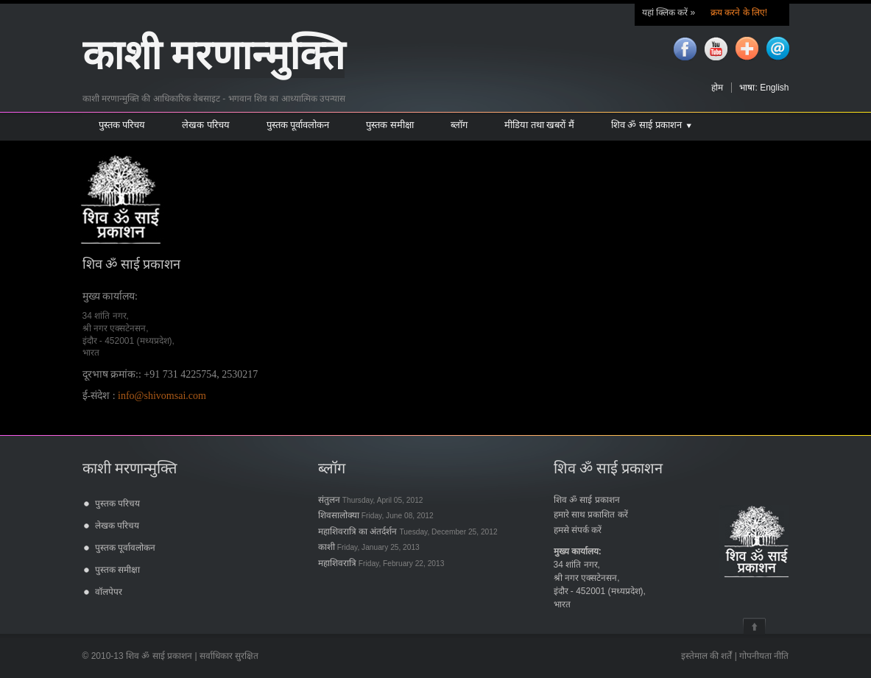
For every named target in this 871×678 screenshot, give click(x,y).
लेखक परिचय (117, 525)
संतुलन (370, 500)
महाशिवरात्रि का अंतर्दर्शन (408, 531)
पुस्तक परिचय (117, 503)
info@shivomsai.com (162, 395)
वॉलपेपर (108, 592)
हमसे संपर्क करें (578, 530)
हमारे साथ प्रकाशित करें (591, 514)
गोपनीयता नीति (764, 656)
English (774, 87)
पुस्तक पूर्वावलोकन (125, 548)
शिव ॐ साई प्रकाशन (587, 500)
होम (717, 87)
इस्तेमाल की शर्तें (707, 656)
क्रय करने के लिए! (738, 12)
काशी (369, 547)
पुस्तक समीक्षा (117, 570)
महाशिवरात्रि (381, 563)
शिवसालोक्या (376, 515)
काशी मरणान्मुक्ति (213, 55)
